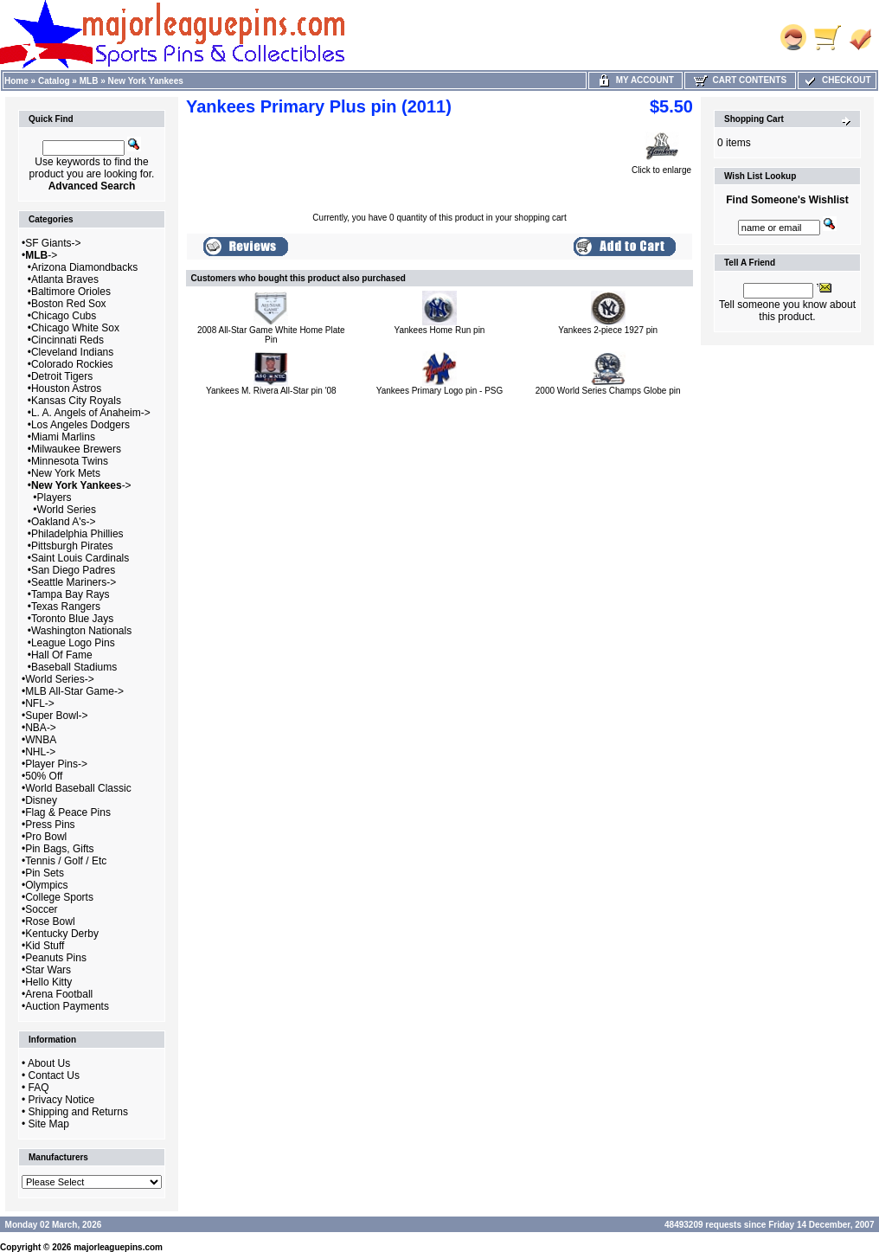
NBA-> (40, 728)
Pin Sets (44, 873)
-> (41, 255)
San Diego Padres (73, 570)
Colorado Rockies (72, 364)
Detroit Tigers (62, 376)
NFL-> (40, 703)
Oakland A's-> (63, 522)
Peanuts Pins (56, 958)
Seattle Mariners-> (73, 582)
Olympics (46, 885)
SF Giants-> (52, 243)
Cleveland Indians (72, 352)
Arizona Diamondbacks (84, 267)
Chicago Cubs (63, 316)
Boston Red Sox (68, 304)
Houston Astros (66, 388)
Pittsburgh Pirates (72, 546)
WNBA (40, 740)
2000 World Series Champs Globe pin (608, 390)
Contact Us (54, 1075)
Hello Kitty (48, 982)
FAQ (39, 1088)
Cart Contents (740, 80)
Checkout (836, 80)
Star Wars (48, 970)
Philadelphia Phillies (77, 534)
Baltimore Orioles (71, 292)
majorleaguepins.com (118, 1247)
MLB (89, 81)
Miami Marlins (63, 437)
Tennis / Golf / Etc (65, 861)
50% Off (43, 776)
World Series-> (59, 679)
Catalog (54, 81)
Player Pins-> (56, 764)
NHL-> (40, 752)
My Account (635, 80)
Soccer (41, 909)
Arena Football (59, 994)
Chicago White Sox (75, 328)
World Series (66, 510)
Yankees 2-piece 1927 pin (608, 330)
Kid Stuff (44, 946)
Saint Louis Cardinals (80, 558)
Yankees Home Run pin (440, 330)
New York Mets (65, 473)
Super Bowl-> (56, 715)
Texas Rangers (65, 606)
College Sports (59, 897)
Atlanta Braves (65, 279)
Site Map (49, 1124)
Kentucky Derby (62, 934)
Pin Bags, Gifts (59, 849)
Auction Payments (67, 1006)
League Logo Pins (73, 643)
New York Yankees (145, 81)
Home (16, 81)
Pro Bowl (46, 837)
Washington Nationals (81, 631)
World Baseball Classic (78, 788)
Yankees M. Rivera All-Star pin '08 (271, 390)
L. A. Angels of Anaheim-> (91, 413)
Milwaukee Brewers (76, 449)
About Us (49, 1063)
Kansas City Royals (76, 401)
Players (54, 497)
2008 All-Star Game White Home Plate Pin (271, 334)
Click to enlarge (661, 166)
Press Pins (49, 825)
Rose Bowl (49, 921)
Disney (41, 800)
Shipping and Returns (78, 1112)
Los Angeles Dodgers (80, 425)
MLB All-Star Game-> (74, 691)
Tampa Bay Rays (70, 594)
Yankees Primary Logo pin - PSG (440, 390)
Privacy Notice (62, 1100)
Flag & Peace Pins (68, 812)
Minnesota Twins (69, 461)
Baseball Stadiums (74, 667)
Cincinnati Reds (67, 340)
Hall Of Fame (62, 655)
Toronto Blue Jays (72, 619)
